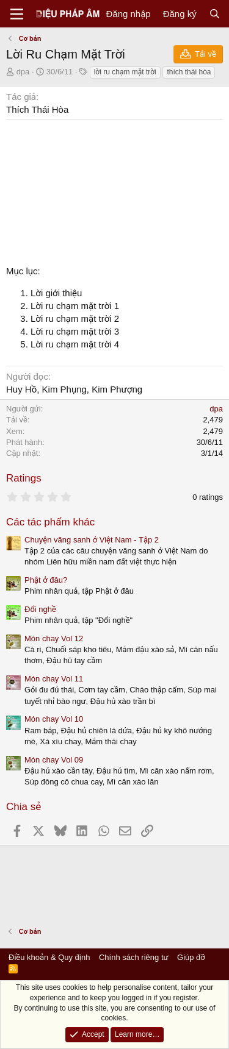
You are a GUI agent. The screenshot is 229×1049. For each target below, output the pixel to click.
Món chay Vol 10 (53, 719)
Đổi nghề (40, 609)
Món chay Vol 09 (53, 759)
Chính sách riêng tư (134, 957)
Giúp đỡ (191, 957)
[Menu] (16, 14)
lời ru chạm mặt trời (125, 72)
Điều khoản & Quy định (49, 957)
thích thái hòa (189, 72)
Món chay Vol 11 (53, 678)
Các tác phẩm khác (50, 522)
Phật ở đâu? (45, 580)
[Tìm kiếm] (215, 13)
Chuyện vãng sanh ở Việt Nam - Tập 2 (91, 539)
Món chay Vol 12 (53, 638)
